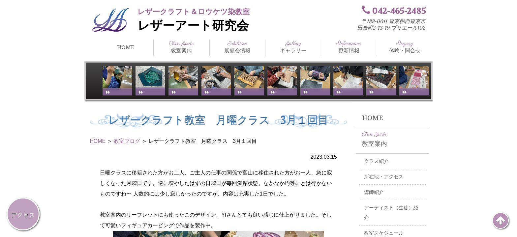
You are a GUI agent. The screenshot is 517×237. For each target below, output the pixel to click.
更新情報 (348, 47)
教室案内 (181, 47)
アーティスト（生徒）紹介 (391, 212)
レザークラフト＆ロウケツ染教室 (193, 11)
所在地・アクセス (384, 176)
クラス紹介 (376, 161)
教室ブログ (127, 141)
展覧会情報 (237, 47)
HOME (125, 47)
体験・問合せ (405, 47)
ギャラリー (293, 47)
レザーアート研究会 (193, 26)
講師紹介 (374, 192)
